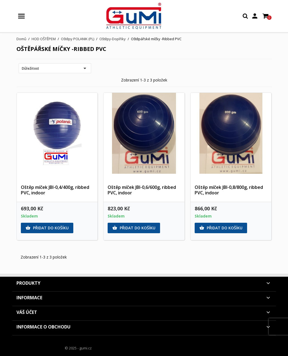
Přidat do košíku (47, 228)
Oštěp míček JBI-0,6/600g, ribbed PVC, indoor (142, 190)
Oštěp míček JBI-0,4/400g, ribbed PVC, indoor (55, 190)
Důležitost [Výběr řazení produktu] (55, 68)
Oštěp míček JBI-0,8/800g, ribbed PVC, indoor (229, 190)
